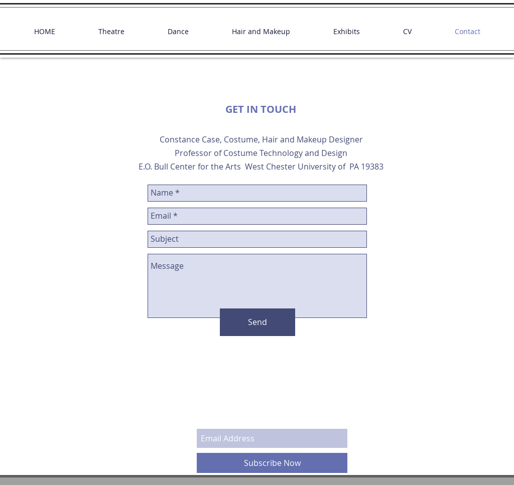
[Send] (257, 322)
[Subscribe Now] (272, 463)
